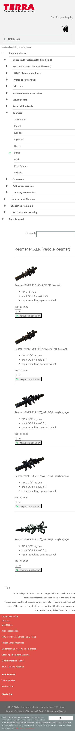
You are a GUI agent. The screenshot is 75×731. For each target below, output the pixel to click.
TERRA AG (12, 40)
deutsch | (6, 46)
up (7, 587)
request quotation (28, 315)
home (28, 46)
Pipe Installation (10, 630)
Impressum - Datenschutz (25, 728)
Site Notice (7, 624)
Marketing (7, 694)
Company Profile (10, 616)
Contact (6, 620)
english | (14, 46)
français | (22, 46)
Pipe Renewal (9, 674)
